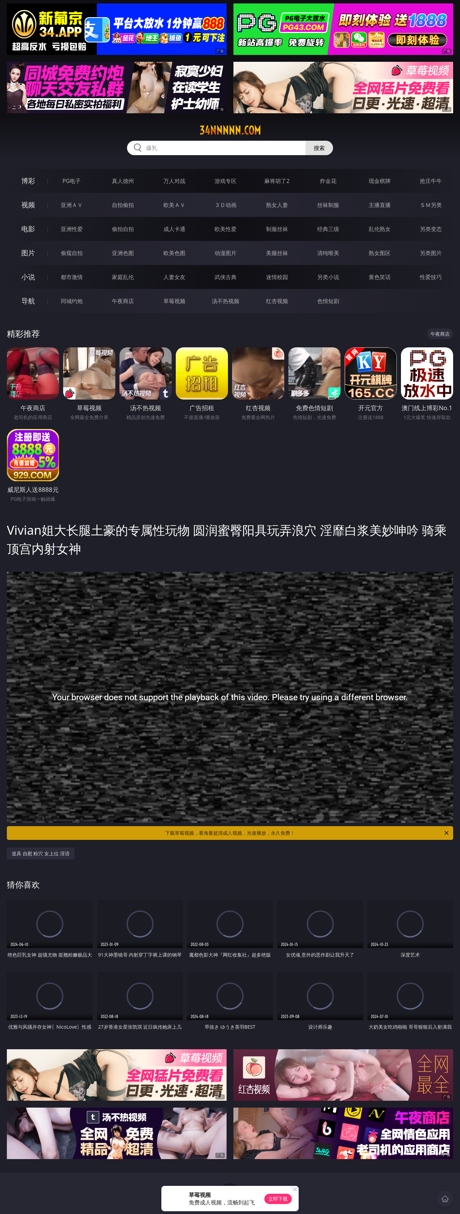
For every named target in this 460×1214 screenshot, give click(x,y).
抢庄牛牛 (431, 181)
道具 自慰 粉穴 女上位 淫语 (41, 853)
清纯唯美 (328, 253)
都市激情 (72, 277)
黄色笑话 (380, 277)
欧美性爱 (226, 229)
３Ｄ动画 (226, 205)
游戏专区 (226, 181)
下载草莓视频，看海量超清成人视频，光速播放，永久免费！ (307, 833)
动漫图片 (226, 253)
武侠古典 (226, 277)
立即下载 (278, 1198)
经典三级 (328, 229)
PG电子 (71, 181)
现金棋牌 (380, 181)
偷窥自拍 (72, 253)
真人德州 (123, 181)
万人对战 (174, 181)
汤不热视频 (225, 301)
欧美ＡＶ (174, 205)
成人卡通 (174, 229)
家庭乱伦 (123, 277)
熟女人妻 (277, 205)
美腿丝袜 (277, 253)
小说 (28, 276)
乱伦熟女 (380, 229)
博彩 (28, 180)
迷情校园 (277, 277)
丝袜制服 (328, 205)
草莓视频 (174, 301)
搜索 (319, 148)
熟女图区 (380, 253)
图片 (28, 252)
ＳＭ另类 (431, 205)
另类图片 (431, 253)
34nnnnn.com (230, 130)
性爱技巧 (431, 277)
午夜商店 (123, 301)
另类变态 (431, 229)
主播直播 (380, 205)
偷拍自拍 (123, 229)
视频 (28, 204)
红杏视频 (277, 301)
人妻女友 (174, 277)
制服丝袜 (277, 229)
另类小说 (328, 277)
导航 (28, 300)
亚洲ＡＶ (72, 205)
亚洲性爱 (72, 229)
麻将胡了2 (276, 181)
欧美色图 (174, 253)
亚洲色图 (123, 253)
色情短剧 (328, 301)
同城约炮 (72, 301)
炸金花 (328, 181)
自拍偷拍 (123, 205)
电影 (28, 228)
